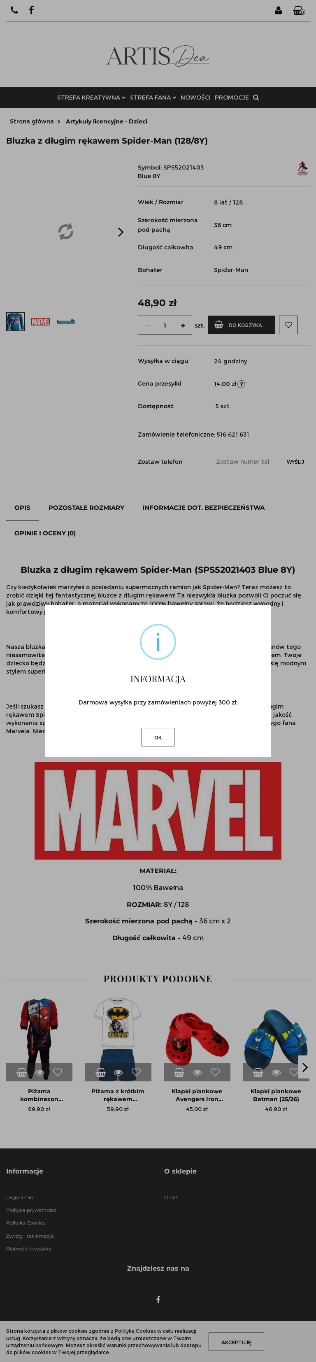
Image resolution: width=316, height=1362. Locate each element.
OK (158, 737)
